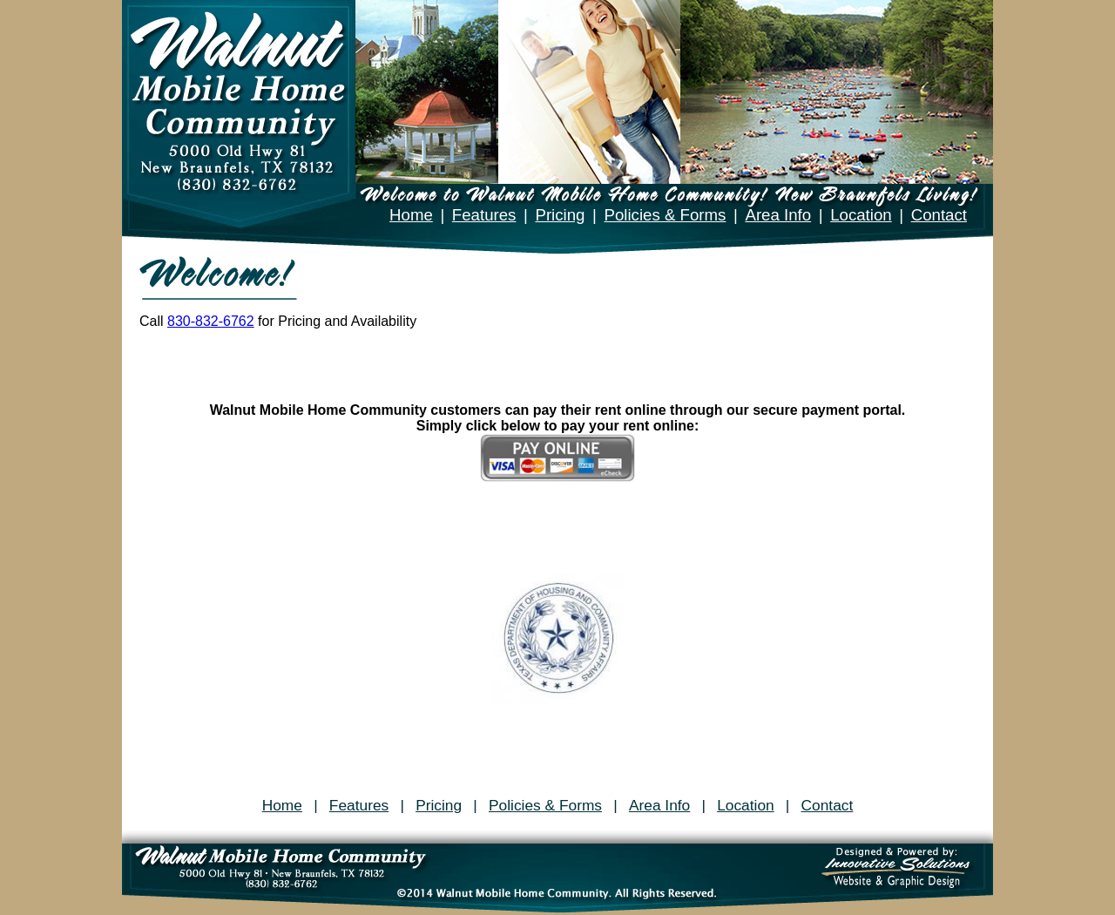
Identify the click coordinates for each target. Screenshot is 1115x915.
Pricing (560, 215)
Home (411, 215)
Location (861, 215)
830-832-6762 (210, 321)
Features (484, 215)
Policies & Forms (665, 215)
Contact (939, 215)
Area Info (778, 215)
